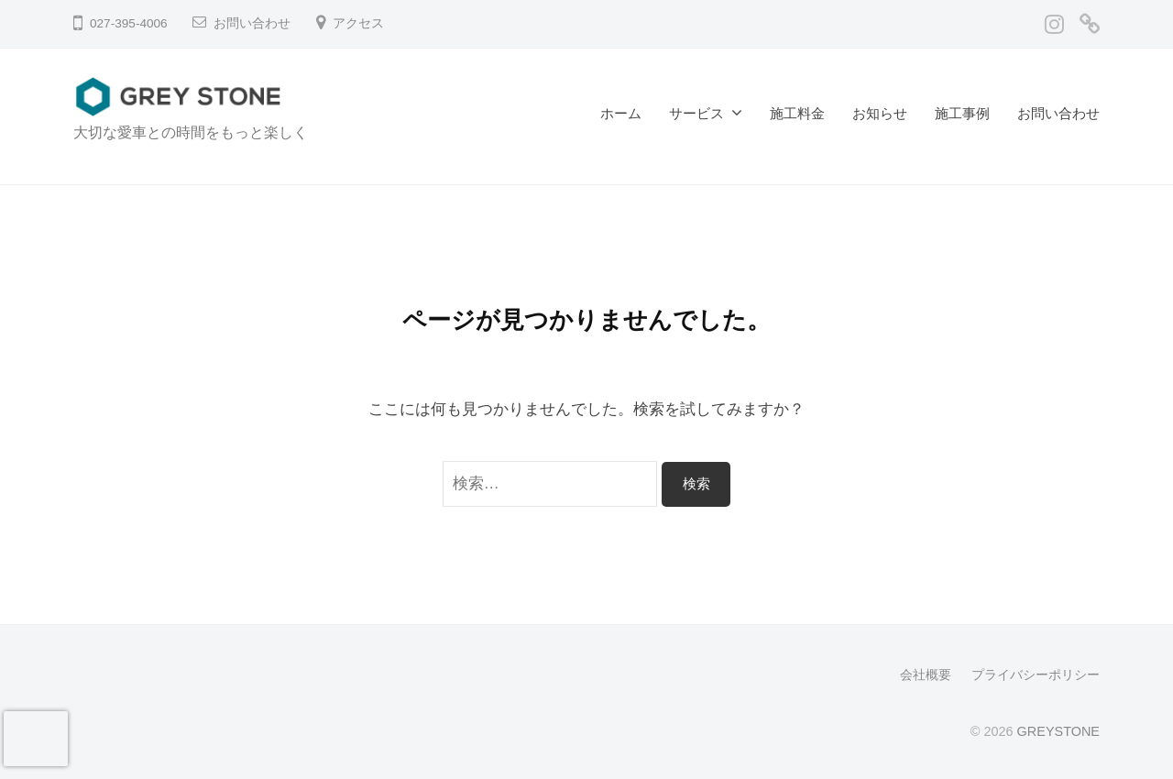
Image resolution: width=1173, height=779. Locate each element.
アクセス (358, 23)
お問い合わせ (252, 23)
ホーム (620, 113)
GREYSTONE (1058, 731)
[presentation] (36, 738)
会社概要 (925, 674)
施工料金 (797, 113)
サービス (696, 113)
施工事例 (962, 113)
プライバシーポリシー (1035, 674)
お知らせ (879, 113)
